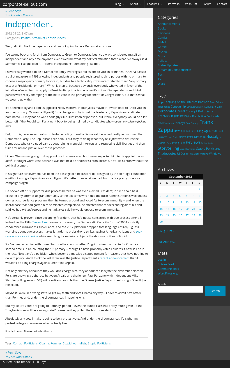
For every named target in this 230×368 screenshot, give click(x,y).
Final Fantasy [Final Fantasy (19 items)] (192, 123)
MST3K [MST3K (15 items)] (190, 137)
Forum (207, 4)
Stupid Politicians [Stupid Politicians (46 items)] (208, 148)
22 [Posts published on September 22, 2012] (200, 208)
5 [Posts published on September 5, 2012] (180, 195)
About (134, 4)
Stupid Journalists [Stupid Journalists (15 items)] (188, 149)
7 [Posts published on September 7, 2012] (193, 195)
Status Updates (168, 65)
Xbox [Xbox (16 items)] (160, 158)
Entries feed (166, 264)
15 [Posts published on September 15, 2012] (200, 202)
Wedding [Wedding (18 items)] (204, 153)
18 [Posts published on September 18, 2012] (174, 208)
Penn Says (13, 11)
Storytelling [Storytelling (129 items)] (168, 148)
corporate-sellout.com (25, 4)
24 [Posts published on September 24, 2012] (167, 215)
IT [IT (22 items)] (184, 131)
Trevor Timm (40, 222)
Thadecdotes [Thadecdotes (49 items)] (167, 153)
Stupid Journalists (74, 343)
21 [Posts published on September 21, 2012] (193, 208)
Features (153, 4)
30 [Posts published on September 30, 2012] (161, 221)
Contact (222, 4)
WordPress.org (168, 273)
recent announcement (115, 258)
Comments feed (168, 269)
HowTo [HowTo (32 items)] (178, 131)
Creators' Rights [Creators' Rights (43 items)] (169, 116)
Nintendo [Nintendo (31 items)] (200, 136)
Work (161, 84)
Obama (44, 343)
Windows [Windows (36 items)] (215, 154)
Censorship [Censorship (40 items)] (178, 106)
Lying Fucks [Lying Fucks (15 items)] (173, 137)
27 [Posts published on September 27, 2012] (187, 215)
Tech (161, 74)
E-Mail (162, 42)
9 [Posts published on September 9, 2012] (160, 202)
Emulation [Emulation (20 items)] (168, 123)
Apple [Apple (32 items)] (161, 102)
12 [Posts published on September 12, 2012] (180, 202)
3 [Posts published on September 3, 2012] (167, 195)
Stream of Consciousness (174, 70)
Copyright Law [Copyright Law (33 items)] (213, 106)
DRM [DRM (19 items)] (160, 123)
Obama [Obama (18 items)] (161, 142)
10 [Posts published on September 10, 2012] (167, 202)
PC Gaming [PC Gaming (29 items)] (172, 142)
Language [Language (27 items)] (203, 131)
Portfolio (174, 4)
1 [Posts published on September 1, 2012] (199, 189)
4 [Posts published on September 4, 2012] (173, 195)
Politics (162, 61)
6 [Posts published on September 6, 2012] (186, 195)
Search (162, 284)
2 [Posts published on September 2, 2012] (160, 195)
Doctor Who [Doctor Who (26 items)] (213, 116)
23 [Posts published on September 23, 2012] (161, 215)
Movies (162, 51)
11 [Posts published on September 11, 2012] (174, 202)
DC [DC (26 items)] (182, 116)
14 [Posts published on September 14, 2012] (193, 202)
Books (162, 28)
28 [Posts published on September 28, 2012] (193, 215)
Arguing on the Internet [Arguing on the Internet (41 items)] (181, 102)
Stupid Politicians (99, 343)
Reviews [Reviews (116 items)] (193, 142)
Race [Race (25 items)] (182, 142)
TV (159, 79)
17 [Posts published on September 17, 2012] (167, 208)
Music (162, 56)
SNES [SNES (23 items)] (204, 142)
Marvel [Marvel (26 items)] (183, 136)
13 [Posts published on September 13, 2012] (187, 202)
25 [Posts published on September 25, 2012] (174, 215)
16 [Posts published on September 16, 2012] (161, 208)
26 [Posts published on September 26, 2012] (180, 215)
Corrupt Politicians (25, 343)
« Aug (161, 231)
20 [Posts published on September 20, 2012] (187, 208)
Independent (29, 24)
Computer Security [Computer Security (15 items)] (195, 107)
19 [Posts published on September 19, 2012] (180, 208)
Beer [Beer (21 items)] (212, 102)
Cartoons (164, 33)
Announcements (169, 24)
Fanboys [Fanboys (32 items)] (179, 123)
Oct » (170, 231)
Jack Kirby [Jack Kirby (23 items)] (191, 131)
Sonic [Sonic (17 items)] (210, 143)
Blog (118, 4)
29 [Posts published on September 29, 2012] (200, 215)
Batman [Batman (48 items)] (203, 102)
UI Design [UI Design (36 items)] (183, 154)
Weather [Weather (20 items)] (194, 153)
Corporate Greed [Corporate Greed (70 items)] (171, 111)
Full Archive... (166, 242)
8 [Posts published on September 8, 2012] (199, 195)
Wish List (191, 4)
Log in (162, 260)
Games (162, 47)
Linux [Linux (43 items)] (213, 131)
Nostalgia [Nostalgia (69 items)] (213, 136)
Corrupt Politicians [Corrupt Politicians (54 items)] (199, 111)
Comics (162, 38)
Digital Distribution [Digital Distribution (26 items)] (195, 116)
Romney (55, 343)
